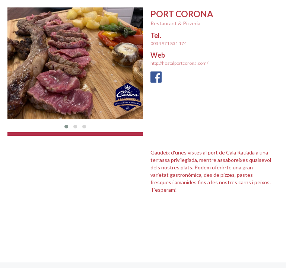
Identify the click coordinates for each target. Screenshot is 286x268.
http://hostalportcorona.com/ (179, 63)
